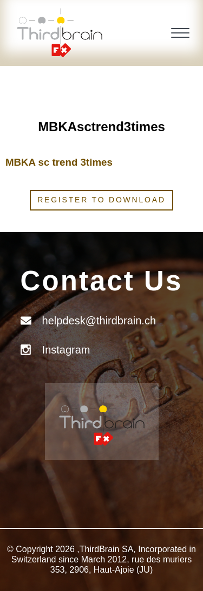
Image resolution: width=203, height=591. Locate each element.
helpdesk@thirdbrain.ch (99, 321)
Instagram (66, 350)
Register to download (101, 199)
